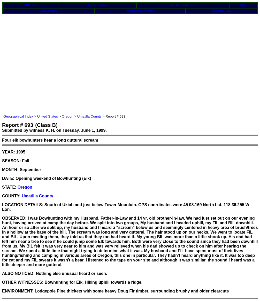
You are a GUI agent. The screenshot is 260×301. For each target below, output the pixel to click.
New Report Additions (182, 5)
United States (47, 116)
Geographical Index (18, 116)
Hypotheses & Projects (140, 11)
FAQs (243, 5)
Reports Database (97, 5)
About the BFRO (221, 11)
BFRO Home (30, 5)
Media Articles (49, 11)
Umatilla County (89, 116)
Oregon (67, 116)
